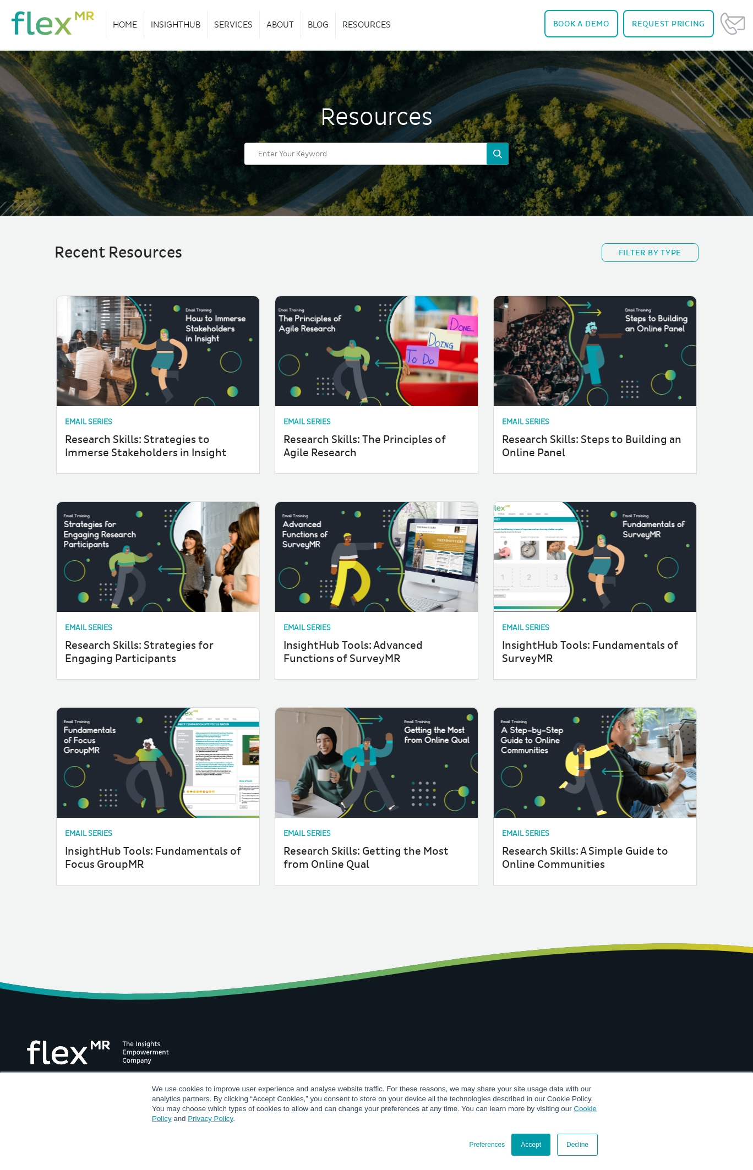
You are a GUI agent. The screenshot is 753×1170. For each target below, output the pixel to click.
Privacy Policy (210, 1118)
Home (125, 24)
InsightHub (175, 24)
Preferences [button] (487, 1145)
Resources (366, 24)
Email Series (88, 422)
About (280, 24)
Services (233, 24)
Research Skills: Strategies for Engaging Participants (139, 652)
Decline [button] (577, 1145)
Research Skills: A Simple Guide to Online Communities (585, 858)
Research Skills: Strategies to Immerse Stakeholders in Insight (146, 446)
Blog (318, 24)
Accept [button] (531, 1145)
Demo (581, 24)
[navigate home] (53, 23)
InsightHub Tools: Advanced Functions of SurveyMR (353, 652)
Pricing (668, 24)
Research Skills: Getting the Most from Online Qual (366, 858)
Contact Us (732, 23)
